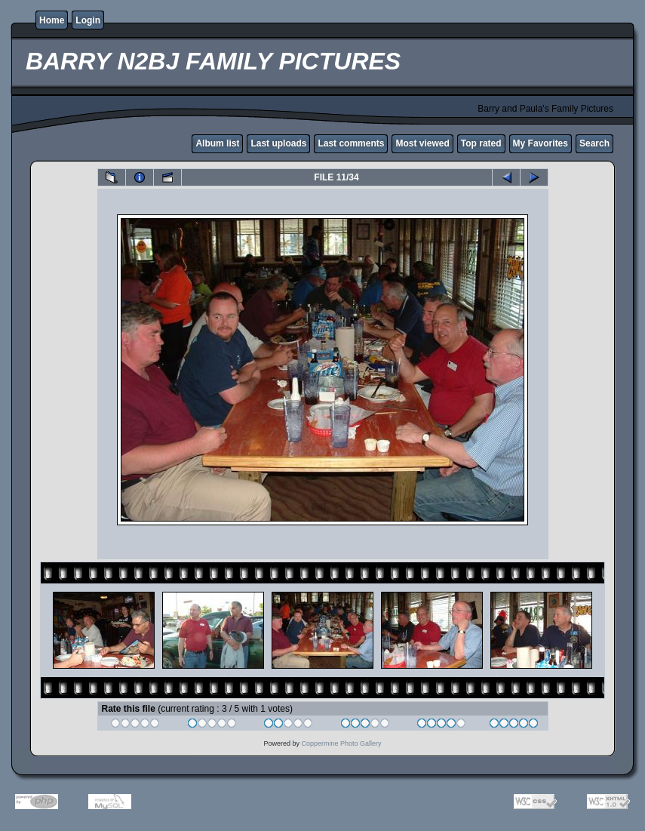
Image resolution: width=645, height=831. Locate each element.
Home (51, 20)
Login (87, 20)
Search (594, 143)
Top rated (481, 143)
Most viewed (422, 143)
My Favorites (540, 143)
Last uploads (278, 143)
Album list (217, 143)
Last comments (351, 143)
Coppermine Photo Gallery (341, 743)
